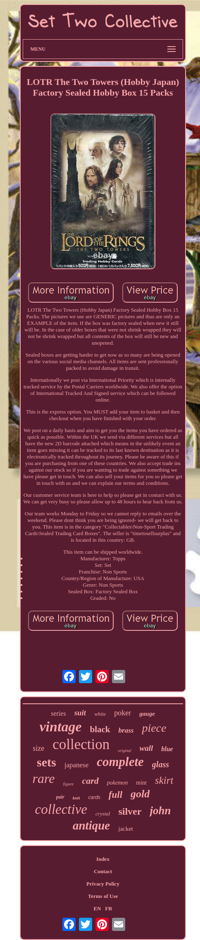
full (115, 795)
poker (122, 713)
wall (146, 748)
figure (68, 783)
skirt (164, 780)
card (90, 781)
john (160, 810)
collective (61, 809)
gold (140, 794)
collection (81, 744)
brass (126, 730)
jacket (125, 828)
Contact (103, 871)
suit (80, 712)
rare (44, 778)
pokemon (117, 783)
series (58, 713)
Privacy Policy (102, 884)
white (100, 714)
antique (91, 825)
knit (76, 797)
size (38, 748)
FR (108, 908)
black (100, 729)
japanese (76, 765)
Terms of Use (103, 896)
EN (97, 908)
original (124, 750)
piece (154, 727)
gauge (147, 713)
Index (103, 859)
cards (94, 797)
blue (167, 748)
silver (129, 811)
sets (46, 762)
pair (60, 797)
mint (141, 783)
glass (160, 764)
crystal (102, 814)
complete (120, 761)
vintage (61, 726)
